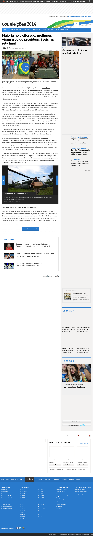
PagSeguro (81, 1)
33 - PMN (22, 504)
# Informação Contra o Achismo (79, 16)
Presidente (4, 489)
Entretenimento (17, 479)
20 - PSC (40, 492)
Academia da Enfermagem (56, 469)
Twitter (20, 528)
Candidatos (5, 487)
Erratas (76, 435)
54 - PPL (22, 508)
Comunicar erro (53, 276)
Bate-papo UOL (74, 479)
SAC (23, 1)
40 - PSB (40, 489)
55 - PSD (40, 494)
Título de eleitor (60, 492)
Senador (3, 494)
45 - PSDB (41, 496)
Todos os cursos (84, 443)
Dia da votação (60, 500)
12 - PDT (22, 498)
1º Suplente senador (6, 506)
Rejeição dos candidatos (81, 492)
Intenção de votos (80, 489)
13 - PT (40, 506)
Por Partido (24, 487)
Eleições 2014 (23, 24)
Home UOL (5, 479)
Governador (4, 492)
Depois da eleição (61, 504)
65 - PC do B (23, 492)
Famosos (62, 1)
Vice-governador (5, 504)
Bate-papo (28, 1)
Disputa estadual (16, 29)
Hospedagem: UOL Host (87, 534)
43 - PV (40, 516)
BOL (74, 1)
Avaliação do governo (81, 494)
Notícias (36, 1)
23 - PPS (22, 510)
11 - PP (22, 506)
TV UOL (69, 1)
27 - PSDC (41, 498)
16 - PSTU (41, 504)
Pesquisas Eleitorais (83, 487)
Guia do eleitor (63, 29)
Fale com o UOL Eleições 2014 (64, 435)
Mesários (58, 508)
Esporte (42, 1)
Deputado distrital (6, 500)
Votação (58, 498)
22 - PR (22, 512)
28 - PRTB (23, 518)
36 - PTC (40, 512)
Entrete (48, 1)
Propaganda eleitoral (62, 496)
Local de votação (61, 494)
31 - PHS (22, 500)
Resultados (28, 29)
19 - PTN (40, 514)
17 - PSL (40, 500)
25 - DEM (22, 489)
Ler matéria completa (30, 229)
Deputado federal (6, 496)
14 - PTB (40, 510)
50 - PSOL (41, 502)
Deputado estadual (6, 498)
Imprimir (45, 276)
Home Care (82, 469)
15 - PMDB (23, 502)
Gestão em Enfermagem (71, 469)
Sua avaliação (52, 29)
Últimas (6, 29)
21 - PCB (22, 494)
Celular (23, 528)
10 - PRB (22, 514)
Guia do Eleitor (62, 487)
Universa (55, 1)
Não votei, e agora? (61, 502)
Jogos (64, 479)
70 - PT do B (41, 508)
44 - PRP (22, 516)
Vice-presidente (5, 502)
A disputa (59, 506)
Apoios (44, 29)
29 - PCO (22, 496)
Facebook (17, 528)
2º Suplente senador (6, 508)
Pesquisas (37, 29)
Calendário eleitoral (61, 489)
